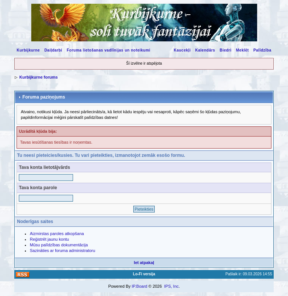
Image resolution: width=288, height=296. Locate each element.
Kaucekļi (182, 50)
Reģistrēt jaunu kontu (49, 239)
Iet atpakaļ (144, 262)
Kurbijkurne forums (38, 77)
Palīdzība (262, 50)
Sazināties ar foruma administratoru (62, 250)
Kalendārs (205, 50)
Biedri (225, 50)
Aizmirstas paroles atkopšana (57, 233)
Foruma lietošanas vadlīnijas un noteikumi (108, 50)
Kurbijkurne (28, 50)
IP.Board (139, 286)
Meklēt (242, 50)
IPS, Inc (171, 286)
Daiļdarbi (53, 50)
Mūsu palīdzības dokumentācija (59, 245)
